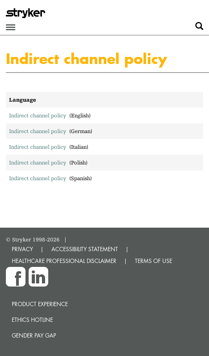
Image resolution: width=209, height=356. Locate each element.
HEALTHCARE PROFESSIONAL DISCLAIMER (64, 261)
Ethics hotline (32, 319)
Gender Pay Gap (34, 335)
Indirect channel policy (37, 115)
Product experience (40, 304)
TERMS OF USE (153, 261)
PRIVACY (22, 249)
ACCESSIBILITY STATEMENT (84, 249)
